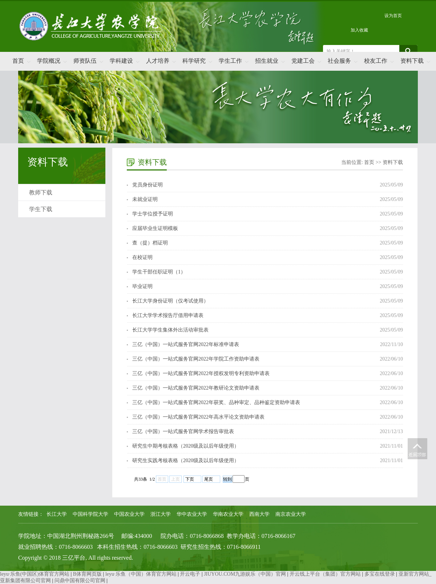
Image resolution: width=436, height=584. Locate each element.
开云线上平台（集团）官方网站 (325, 574)
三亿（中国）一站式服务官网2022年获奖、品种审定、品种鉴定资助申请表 (216, 402)
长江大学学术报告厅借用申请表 (167, 315)
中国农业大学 (129, 514)
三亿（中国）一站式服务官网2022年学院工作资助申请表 (195, 359)
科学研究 (194, 61)
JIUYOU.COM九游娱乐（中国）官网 (245, 574)
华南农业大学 (228, 514)
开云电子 (190, 574)
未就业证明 (145, 199)
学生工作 (230, 61)
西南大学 (259, 514)
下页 (189, 479)
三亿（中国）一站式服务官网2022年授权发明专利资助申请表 (201, 373)
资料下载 (412, 61)
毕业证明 (142, 286)
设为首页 (393, 15)
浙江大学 (160, 514)
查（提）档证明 (150, 243)
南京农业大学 (290, 514)
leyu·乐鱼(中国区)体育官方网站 (34, 574)
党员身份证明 (147, 185)
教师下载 (40, 192)
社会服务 (339, 61)
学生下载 (40, 209)
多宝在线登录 (379, 574)
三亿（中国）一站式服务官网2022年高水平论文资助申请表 (198, 417)
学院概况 (48, 61)
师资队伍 (85, 61)
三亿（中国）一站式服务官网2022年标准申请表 (185, 344)
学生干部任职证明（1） (159, 272)
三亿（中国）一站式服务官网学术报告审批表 (183, 431)
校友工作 (375, 61)
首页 (18, 61)
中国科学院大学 (90, 514)
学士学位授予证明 (152, 214)
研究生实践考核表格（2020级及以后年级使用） (185, 460)
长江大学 (57, 514)
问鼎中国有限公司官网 (79, 580)
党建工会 (303, 61)
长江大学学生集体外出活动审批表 (170, 330)
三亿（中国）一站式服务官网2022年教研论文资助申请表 (195, 388)
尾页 (208, 479)
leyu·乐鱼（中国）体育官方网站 (141, 574)
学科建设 (121, 61)
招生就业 (266, 61)
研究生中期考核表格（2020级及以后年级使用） (185, 446)
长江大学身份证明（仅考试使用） (170, 301)
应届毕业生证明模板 (155, 228)
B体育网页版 (87, 574)
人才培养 (157, 61)
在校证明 (142, 257)
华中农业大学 (192, 514)
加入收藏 (359, 30)
